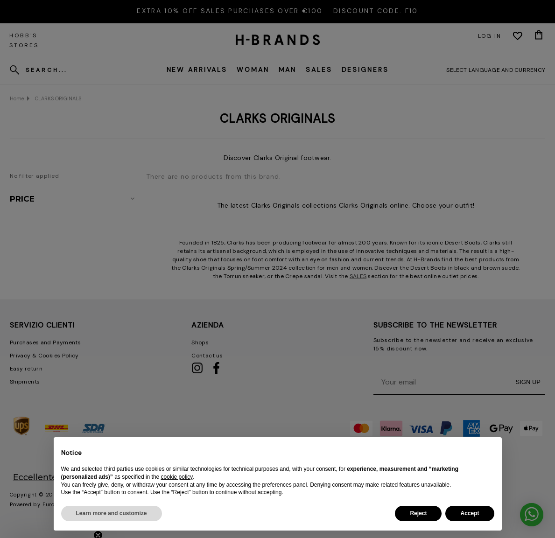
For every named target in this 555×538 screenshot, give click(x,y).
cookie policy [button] (177, 477)
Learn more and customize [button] (111, 513)
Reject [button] (418, 513)
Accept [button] (469, 513)
